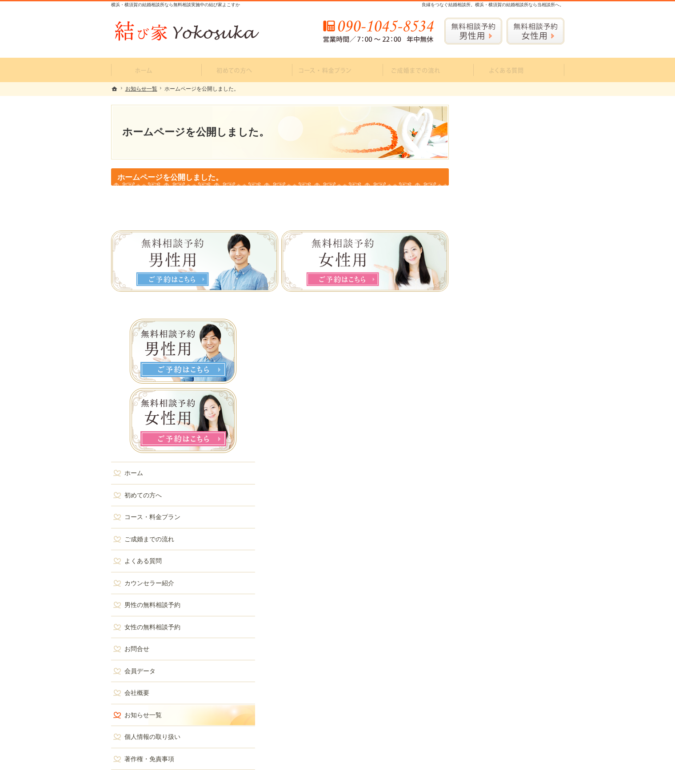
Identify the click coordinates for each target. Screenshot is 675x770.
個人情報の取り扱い (499, 522)
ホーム (480, 258)
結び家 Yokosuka (229, 757)
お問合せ (483, 434)
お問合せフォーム (502, 715)
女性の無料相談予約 (499, 413)
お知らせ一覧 (489, 500)
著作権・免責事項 (496, 544)
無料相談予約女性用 (535, 31)
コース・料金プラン (499, 302)
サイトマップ (489, 566)
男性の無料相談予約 (499, 390)
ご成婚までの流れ (496, 325)
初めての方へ (489, 281)
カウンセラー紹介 (496, 369)
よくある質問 (489, 346)
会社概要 (483, 478)
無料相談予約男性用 (473, 31)
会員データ (486, 456)
